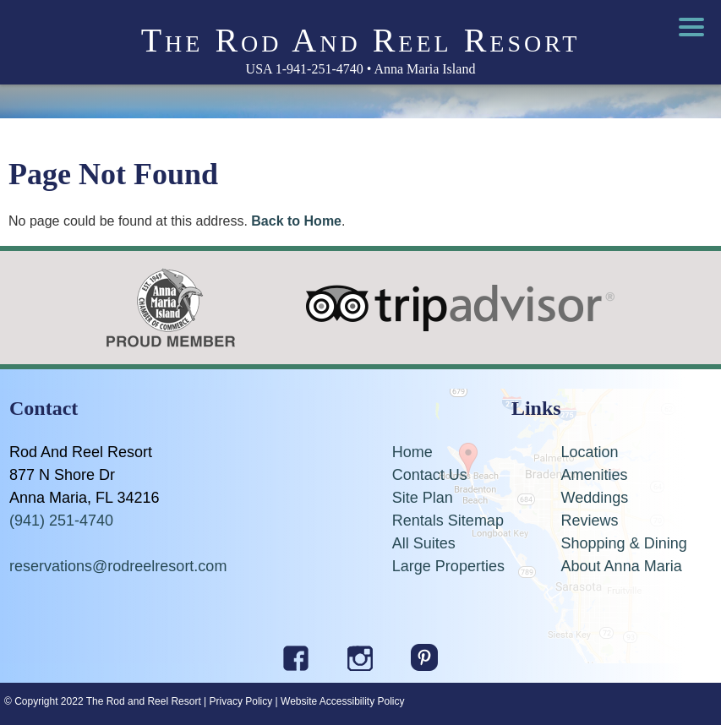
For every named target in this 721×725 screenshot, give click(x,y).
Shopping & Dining (624, 543)
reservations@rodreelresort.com (118, 566)
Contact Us (429, 474)
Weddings (595, 497)
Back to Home (296, 221)
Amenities (594, 474)
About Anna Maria (621, 566)
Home (412, 452)
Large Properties (448, 566)
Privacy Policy (241, 701)
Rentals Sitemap (448, 520)
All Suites (424, 543)
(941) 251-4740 (61, 520)
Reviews (590, 520)
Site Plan (422, 497)
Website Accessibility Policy (343, 701)
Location (590, 452)
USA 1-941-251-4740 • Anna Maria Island (361, 69)
